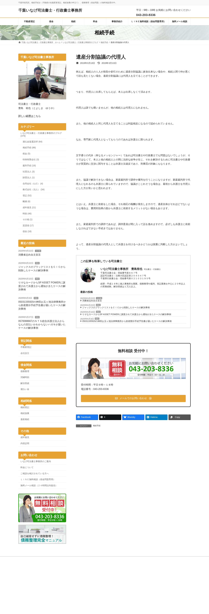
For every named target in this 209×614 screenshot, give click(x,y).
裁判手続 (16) (29, 165)
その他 (99, 298)
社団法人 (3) (29, 171)
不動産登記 (25, 347)
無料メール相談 (63, 559)
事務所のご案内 (83, 559)
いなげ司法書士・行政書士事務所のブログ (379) (41, 134)
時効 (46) (27, 213)
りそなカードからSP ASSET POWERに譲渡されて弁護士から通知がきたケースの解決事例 (126, 314)
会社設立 (24, 353)
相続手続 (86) (29, 147)
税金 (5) (26, 153)
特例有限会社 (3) (31, 159)
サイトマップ (168, 559)
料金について (27, 467)
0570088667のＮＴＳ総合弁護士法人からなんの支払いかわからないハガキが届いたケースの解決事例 (42, 324)
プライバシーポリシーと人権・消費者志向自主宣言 (134, 559)
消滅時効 (24, 377)
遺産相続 (24, 419)
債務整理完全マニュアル (149, 584)
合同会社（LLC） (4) (33, 183)
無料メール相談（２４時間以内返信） (38, 485)
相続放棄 (24, 413)
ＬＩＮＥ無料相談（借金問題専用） (37, 479)
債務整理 (24, 371)
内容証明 (24, 443)
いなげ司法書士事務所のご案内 (35, 461)
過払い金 (24, 389)
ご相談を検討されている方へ (34, 473)
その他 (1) (27, 219)
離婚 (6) (26, 201)
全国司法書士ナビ (146, 588)
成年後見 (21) (29, 207)
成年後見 (24, 437)
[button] (133, 398)
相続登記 (24, 407)
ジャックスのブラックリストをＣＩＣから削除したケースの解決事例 (116, 307)
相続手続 (96, 426)
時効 (98, 305)
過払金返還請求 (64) (32, 141)
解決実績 (24, 383)
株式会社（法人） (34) (34, 189)
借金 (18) (27, 231)
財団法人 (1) (29, 177)
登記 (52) (27, 195)
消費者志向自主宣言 (92, 300)
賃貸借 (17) (28, 225)
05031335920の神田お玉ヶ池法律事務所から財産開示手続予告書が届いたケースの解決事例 (127, 321)
